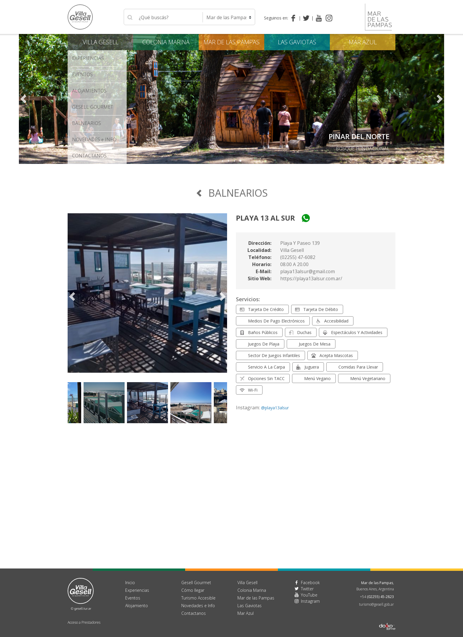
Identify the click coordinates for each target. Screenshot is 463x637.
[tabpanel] (231, 99)
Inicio (130, 582)
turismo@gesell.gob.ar (376, 604)
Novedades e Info (198, 605)
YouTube (309, 595)
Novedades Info (94, 139)
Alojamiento (136, 605)
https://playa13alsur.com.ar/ (311, 278)
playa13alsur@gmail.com (307, 271)
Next (439, 99)
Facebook (310, 582)
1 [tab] (223, 161)
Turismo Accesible (198, 598)
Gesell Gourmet (92, 107)
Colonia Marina (166, 42)
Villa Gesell (100, 42)
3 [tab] (234, 161)
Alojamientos (89, 90)
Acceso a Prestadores (84, 622)
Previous (23, 99)
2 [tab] (228, 161)
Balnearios (86, 123)
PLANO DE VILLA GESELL (349, 136)
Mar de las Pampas (231, 42)
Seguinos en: (276, 18)
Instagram (310, 601)
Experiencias (88, 58)
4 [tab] (240, 161)
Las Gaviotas (297, 42)
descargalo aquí (368, 148)
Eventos (82, 74)
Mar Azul (363, 42)
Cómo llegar (192, 590)
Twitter (307, 589)
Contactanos (193, 613)
